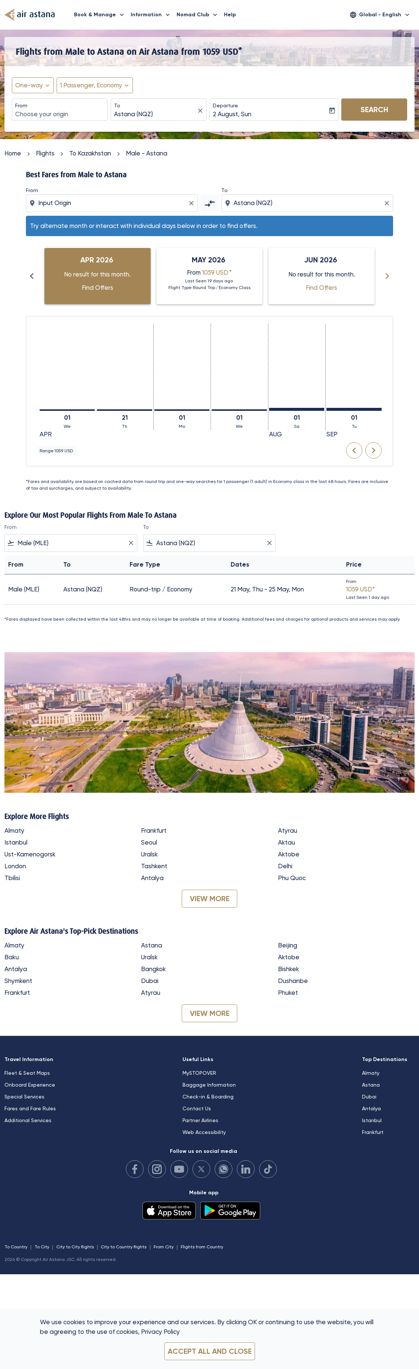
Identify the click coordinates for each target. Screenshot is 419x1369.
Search (374, 109)
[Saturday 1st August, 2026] (296, 409)
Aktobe (288, 854)
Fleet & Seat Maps (27, 1073)
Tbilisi (12, 878)
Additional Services (27, 1120)
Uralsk (149, 854)
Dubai (149, 980)
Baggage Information (209, 1085)
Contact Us (196, 1108)
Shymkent (18, 980)
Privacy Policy (160, 1331)
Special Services (24, 1097)
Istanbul (15, 842)
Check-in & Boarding (208, 1097)
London (15, 866)
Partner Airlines (200, 1120)
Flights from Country (202, 1246)
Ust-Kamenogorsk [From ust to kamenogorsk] (30, 854)
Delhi (285, 866)
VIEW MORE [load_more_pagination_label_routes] (209, 898)
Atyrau (287, 830)
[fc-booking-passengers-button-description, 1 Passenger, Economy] (91, 85)
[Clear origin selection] (192, 203)
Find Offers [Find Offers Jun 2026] (321, 287)
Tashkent (154, 866)
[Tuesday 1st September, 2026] (354, 409)
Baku (11, 957)
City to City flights (75, 1246)
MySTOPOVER (199, 1073)
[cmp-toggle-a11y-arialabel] (209, 203)
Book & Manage (101, 14)
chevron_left (354, 450)
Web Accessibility (204, 1132)
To (117, 105)
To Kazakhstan (90, 153)
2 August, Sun (232, 114)
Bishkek (288, 969)
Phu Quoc (292, 878)
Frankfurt (154, 830)
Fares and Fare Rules (30, 1108)
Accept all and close (210, 1351)
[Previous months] (32, 276)
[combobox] (59, 114)
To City (41, 1246)
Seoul (149, 842)
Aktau (286, 842)
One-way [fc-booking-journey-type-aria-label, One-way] (29, 85)
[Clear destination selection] (388, 203)
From (21, 105)
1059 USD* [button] (222, 51)
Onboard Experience (29, 1085)
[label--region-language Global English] (380, 14)
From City (164, 1246)
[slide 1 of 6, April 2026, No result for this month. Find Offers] (97, 276)
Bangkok (153, 969)
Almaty (14, 830)
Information (152, 14)
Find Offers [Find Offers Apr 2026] (97, 287)
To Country (15, 1246)
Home (12, 153)
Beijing (287, 945)
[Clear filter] (130, 542)
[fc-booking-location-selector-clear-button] (201, 110)
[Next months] (387, 276)
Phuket (288, 992)
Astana (151, 945)
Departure (225, 105)
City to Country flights (124, 1246)
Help (230, 14)
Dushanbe (293, 980)
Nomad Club (199, 14)
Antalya (152, 878)
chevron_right (373, 450)
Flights (45, 153)
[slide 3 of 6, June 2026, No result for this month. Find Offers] (321, 276)
